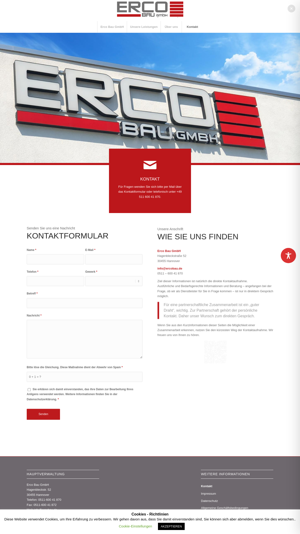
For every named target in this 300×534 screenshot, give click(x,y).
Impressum (208, 493)
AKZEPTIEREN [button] (171, 526)
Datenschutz (209, 501)
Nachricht (34, 351)
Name (31, 285)
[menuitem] (112, 27)
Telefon (32, 307)
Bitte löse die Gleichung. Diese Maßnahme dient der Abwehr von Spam (75, 403)
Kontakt (206, 486)
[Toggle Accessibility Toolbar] (288, 255)
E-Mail (90, 285)
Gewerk (91, 307)
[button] (291, 8)
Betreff (32, 329)
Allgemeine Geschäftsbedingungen (224, 508)
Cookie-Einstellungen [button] (135, 526)
